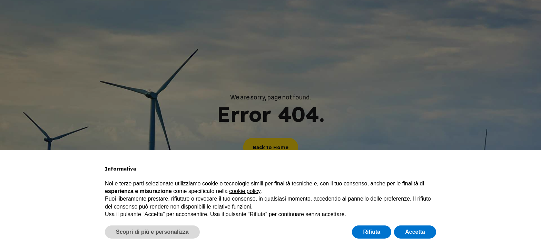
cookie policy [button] (244, 191)
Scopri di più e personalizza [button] (152, 232)
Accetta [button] (415, 232)
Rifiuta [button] (371, 232)
